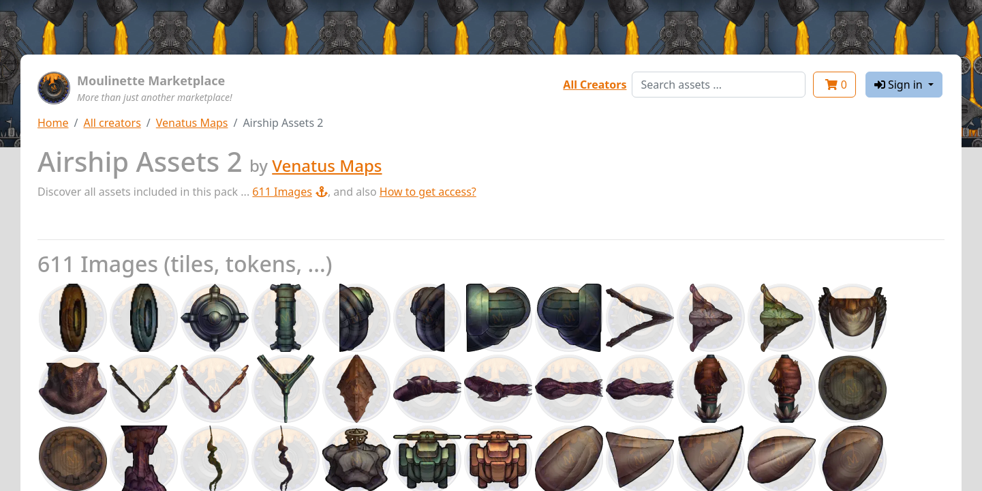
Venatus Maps (192, 122)
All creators (111, 122)
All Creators (594, 84)
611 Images (290, 191)
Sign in (899, 84)
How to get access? (428, 191)
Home (53, 122)
